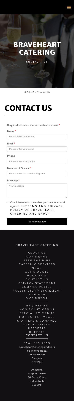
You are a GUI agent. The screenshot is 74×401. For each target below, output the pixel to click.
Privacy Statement (37, 283)
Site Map (37, 294)
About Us (37, 252)
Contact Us (37, 279)
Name (11, 131)
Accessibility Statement (37, 290)
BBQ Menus (37, 305)
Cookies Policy (37, 287)
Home (29, 92)
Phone (11, 156)
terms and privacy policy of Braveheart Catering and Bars (36, 210)
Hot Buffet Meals (37, 317)
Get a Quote (37, 271)
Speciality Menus (37, 313)
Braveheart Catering (37, 245)
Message (13, 180)
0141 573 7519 (37, 343)
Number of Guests (19, 168)
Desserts (37, 328)
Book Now (37, 275)
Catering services (37, 264)
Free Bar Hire (37, 260)
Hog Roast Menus (37, 309)
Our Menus (37, 256)
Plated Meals (37, 324)
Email (11, 143)
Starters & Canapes (37, 320)
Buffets (37, 332)
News (37, 268)
